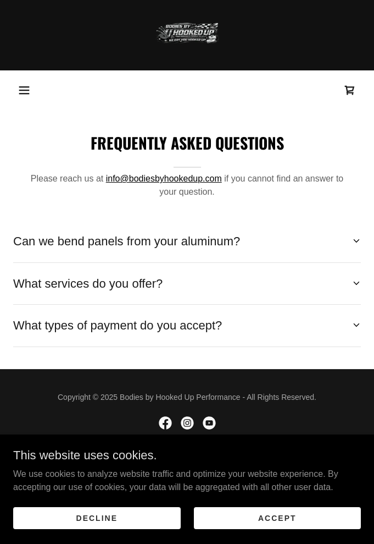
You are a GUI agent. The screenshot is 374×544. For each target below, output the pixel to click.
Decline (97, 517)
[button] (24, 90)
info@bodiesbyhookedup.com (164, 178)
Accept (277, 517)
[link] (187, 35)
